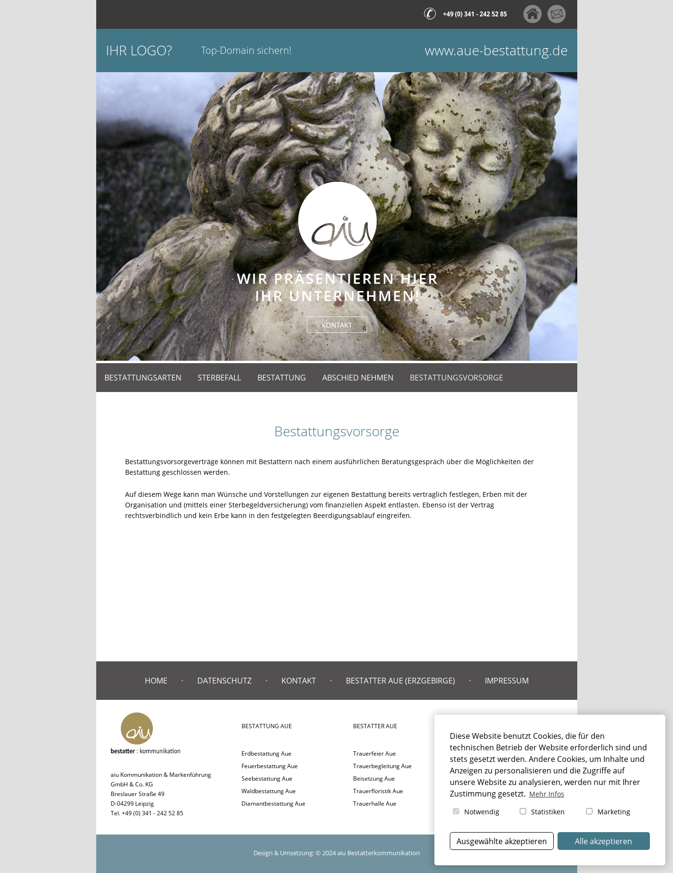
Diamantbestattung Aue (273, 803)
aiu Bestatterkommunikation (378, 852)
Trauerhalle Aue (374, 803)
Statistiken (541, 811)
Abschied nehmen (358, 377)
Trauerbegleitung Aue (382, 766)
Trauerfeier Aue (374, 753)
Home (156, 680)
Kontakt (298, 680)
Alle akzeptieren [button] (603, 841)
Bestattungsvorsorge (456, 377)
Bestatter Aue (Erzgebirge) (400, 680)
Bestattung (281, 377)
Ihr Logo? (139, 50)
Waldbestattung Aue (268, 791)
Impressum (507, 680)
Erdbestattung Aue (266, 753)
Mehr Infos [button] (546, 793)
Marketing (607, 811)
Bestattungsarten (142, 377)
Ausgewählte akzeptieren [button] (502, 841)
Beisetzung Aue (374, 778)
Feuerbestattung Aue (269, 766)
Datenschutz (224, 680)
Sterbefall (219, 377)
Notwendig (475, 811)
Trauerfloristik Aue (378, 791)
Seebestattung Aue (266, 778)
